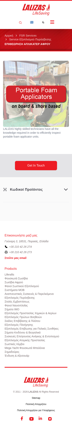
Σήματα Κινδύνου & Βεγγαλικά (23, 332)
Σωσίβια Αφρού (14, 282)
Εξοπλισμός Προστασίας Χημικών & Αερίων (30, 313)
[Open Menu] (52, 22)
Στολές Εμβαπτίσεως (17, 301)
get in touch (36, 165)
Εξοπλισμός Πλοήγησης (19, 324)
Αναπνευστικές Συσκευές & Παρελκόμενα (29, 293)
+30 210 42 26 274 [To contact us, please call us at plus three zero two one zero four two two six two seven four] (20, 246)
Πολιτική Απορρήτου (36, 404)
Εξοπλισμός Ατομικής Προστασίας (25, 340)
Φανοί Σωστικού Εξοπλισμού (22, 286)
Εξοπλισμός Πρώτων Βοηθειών (23, 317)
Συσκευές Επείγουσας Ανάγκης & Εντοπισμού (32, 336)
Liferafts (9, 274)
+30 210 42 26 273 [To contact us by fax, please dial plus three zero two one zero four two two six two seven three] (20, 252)
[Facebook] (22, 419)
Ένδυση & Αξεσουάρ (17, 355)
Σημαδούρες (12, 351)
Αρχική (9, 35)
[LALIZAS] (36, 9)
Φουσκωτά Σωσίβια (16, 278)
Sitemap (36, 398)
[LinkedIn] (40, 419)
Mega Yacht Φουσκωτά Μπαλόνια (25, 348)
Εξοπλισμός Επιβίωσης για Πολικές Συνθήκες (32, 328)
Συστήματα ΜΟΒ (15, 290)
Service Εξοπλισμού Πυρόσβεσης (30, 39)
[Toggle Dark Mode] (43, 22)
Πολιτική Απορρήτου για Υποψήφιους (36, 410)
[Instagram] (50, 419)
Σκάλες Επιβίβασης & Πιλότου (22, 320)
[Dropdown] (31, 22)
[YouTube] (31, 419)
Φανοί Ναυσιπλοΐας (16, 305)
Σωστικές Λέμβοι (14, 344)
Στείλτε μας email (15, 257)
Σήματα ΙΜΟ (12, 309)
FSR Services (28, 35)
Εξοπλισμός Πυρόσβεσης (20, 297)
